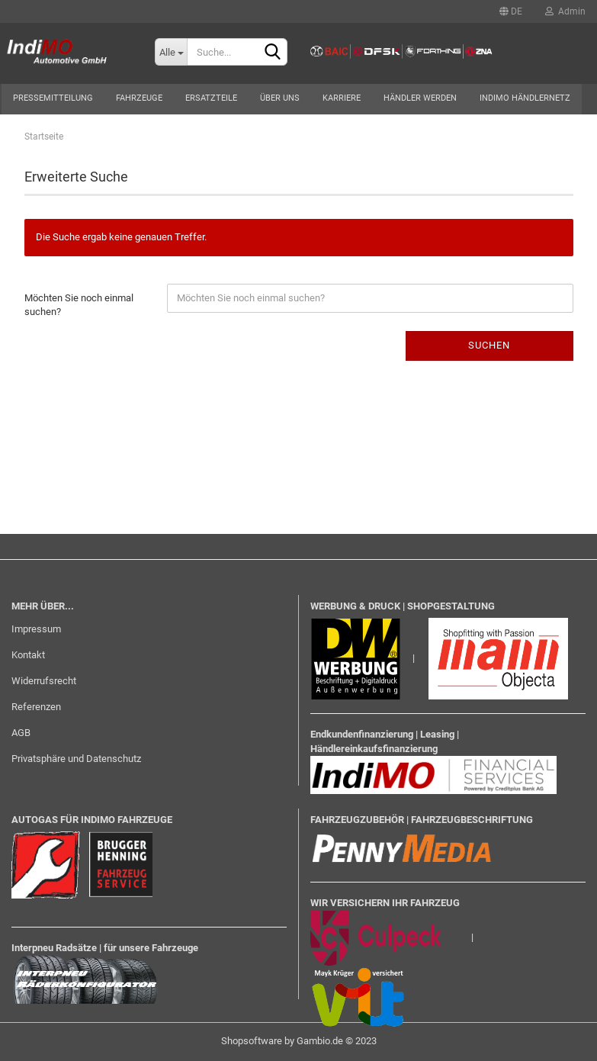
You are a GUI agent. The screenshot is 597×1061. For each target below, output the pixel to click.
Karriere (342, 98)
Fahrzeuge (139, 98)
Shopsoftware (251, 1041)
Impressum (36, 629)
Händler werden (420, 98)
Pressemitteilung (53, 98)
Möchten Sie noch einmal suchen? (78, 305)
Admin (565, 11)
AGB (20, 732)
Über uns (280, 98)
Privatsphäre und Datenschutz (76, 758)
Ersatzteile (211, 98)
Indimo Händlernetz (525, 98)
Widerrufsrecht (43, 680)
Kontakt (28, 655)
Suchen (489, 345)
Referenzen (36, 706)
